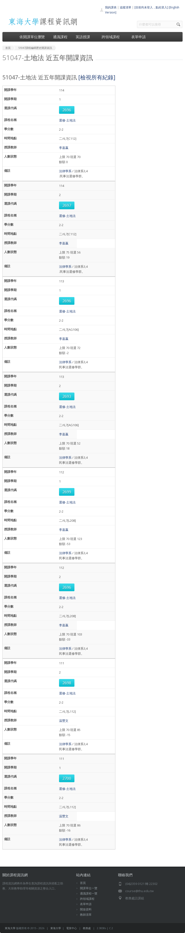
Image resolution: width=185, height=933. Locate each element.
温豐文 (63, 720)
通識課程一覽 (88, 893)
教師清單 (86, 915)
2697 (66, 205)
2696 (66, 110)
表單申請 (138, 36)
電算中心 (71, 928)
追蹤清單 (125, 7)
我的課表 (111, 7)
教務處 (87, 928)
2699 (66, 492)
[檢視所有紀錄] (96, 77)
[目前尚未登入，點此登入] (151, 7)
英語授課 (84, 36)
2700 (66, 778)
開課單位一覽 (88, 888)
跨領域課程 (112, 36)
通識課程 (60, 36)
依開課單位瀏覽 (32, 36)
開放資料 (86, 909)
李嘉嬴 (63, 148)
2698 (66, 682)
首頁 (83, 883)
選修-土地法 (67, 120)
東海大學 (10, 928)
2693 (66, 396)
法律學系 (65, 171)
